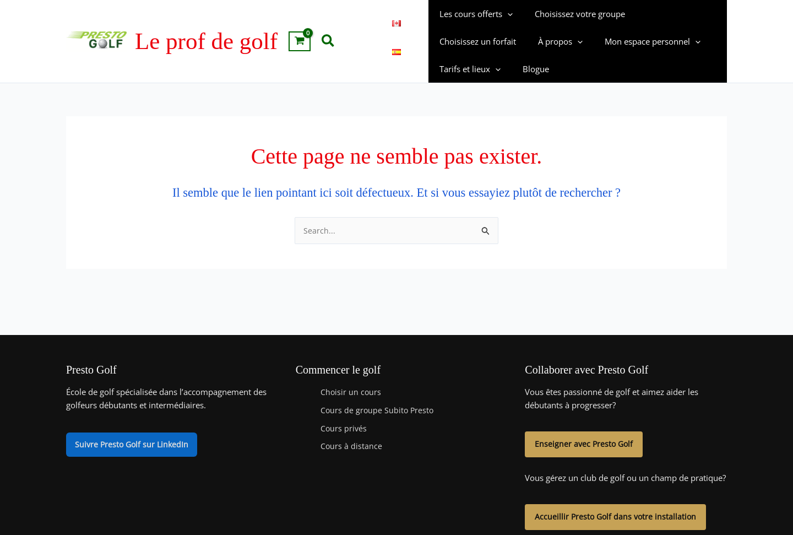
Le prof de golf (206, 28)
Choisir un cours (351, 366)
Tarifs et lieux (640, 42)
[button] (328, 28)
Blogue (701, 42)
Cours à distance (352, 421)
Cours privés (344, 403)
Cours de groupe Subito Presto (378, 385)
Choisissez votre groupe (571, 14)
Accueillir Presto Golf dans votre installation (617, 494)
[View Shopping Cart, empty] (300, 29)
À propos (459, 42)
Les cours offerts (473, 15)
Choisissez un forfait (671, 14)
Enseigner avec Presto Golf (585, 420)
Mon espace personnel (546, 42)
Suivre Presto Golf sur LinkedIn (133, 420)
